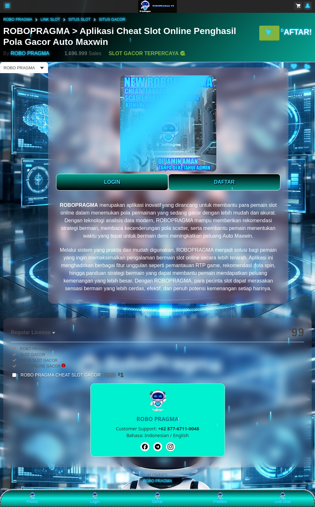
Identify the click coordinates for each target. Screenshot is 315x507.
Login (95, 498)
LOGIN (112, 182)
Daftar (157, 498)
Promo (32, 498)
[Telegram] (157, 446)
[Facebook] (144, 446)
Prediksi (220, 498)
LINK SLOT (50, 19)
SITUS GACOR (112, 19)
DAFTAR (224, 182)
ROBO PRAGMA (17, 19)
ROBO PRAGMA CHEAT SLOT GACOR (72, 375)
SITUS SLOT (79, 19)
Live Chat (283, 498)
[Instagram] (170, 446)
